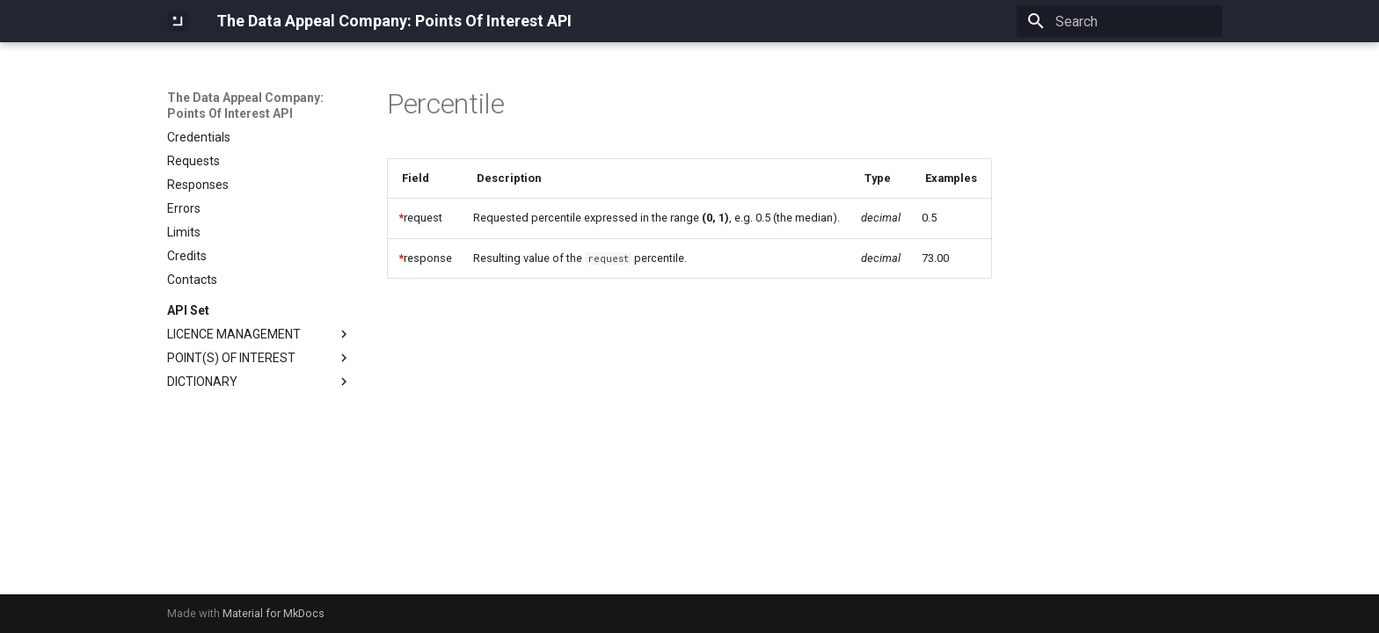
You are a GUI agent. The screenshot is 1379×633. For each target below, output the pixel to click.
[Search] (1119, 21)
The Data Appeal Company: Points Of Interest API (245, 105)
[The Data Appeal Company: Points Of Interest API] (177, 21)
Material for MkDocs (274, 613)
